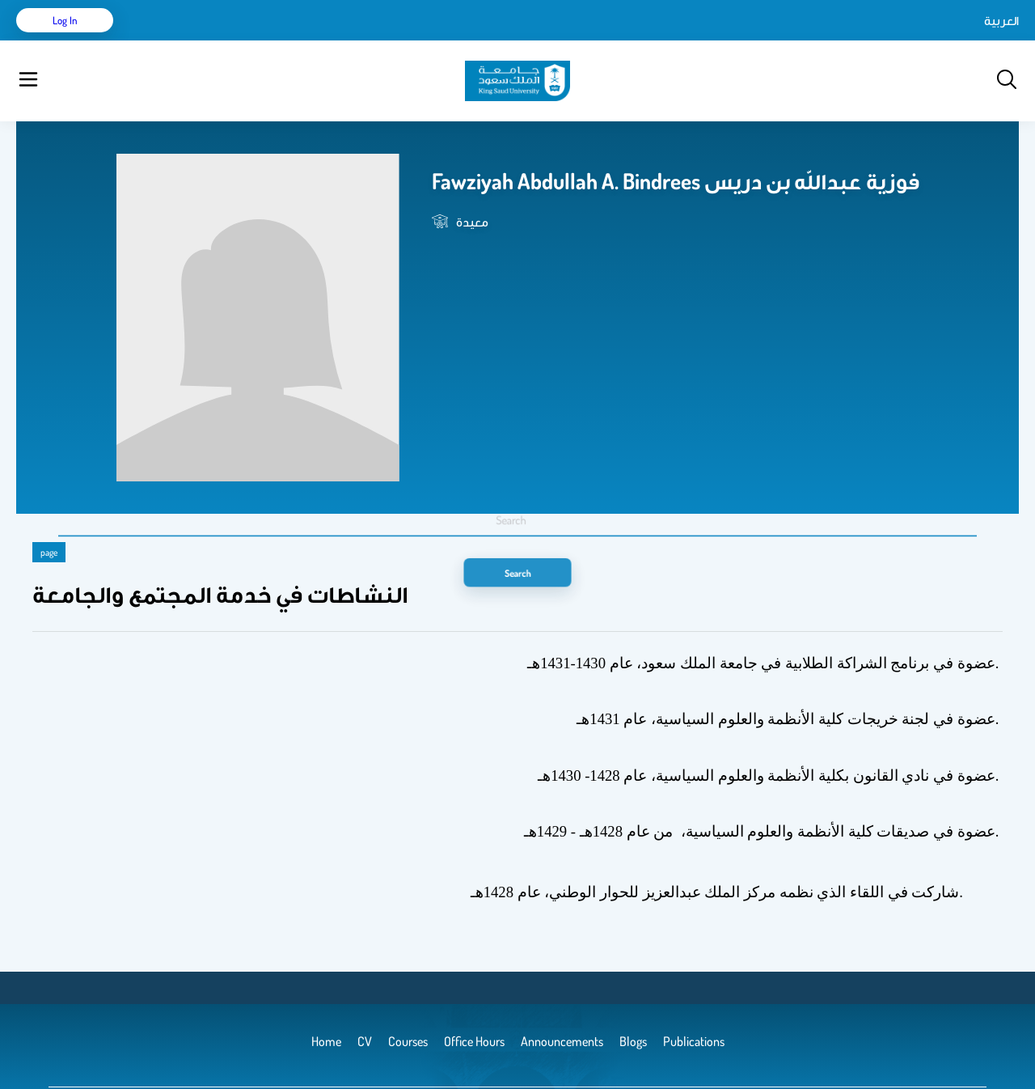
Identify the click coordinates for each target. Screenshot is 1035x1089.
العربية (864, 40)
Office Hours (528, 40)
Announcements (440, 40)
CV (199, 40)
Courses (320, 40)
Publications (253, 40)
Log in (959, 40)
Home (160, 40)
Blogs (369, 40)
